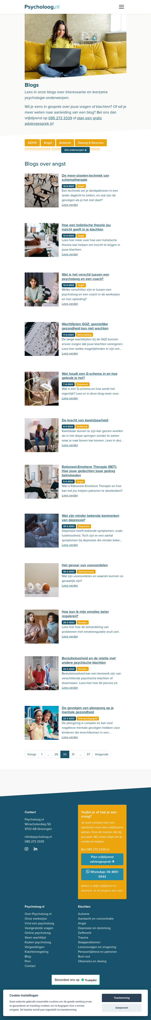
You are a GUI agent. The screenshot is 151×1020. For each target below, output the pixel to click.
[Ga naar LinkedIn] (38, 849)
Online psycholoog (38, 932)
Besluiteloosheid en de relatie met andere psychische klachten (89, 660)
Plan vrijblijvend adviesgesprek (102, 859)
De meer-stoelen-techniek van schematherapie (85, 177)
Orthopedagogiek (87, 718)
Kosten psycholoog (38, 942)
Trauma (83, 937)
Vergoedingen (34, 947)
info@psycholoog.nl (38, 836)
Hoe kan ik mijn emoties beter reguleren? (85, 614)
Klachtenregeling (36, 951)
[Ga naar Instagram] (29, 849)
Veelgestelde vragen (39, 928)
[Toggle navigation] (121, 7)
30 (65, 754)
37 (88, 754)
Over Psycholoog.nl (38, 914)
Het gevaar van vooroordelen (85, 565)
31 (73, 754)
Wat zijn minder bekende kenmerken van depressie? (90, 518)
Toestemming (122, 997)
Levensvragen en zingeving (97, 947)
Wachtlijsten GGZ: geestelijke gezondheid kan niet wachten (85, 326)
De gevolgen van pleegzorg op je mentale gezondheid (88, 710)
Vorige (31, 754)
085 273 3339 (60, 118)
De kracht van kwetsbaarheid (85, 420)
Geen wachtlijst (35, 937)
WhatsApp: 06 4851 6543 (102, 874)
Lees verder (70, 205)
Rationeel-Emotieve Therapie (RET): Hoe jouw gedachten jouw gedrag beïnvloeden (89, 471)
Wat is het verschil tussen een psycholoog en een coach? (85, 276)
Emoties (82, 622)
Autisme (65, 142)
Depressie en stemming (94, 928)
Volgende (101, 754)
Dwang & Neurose (91, 142)
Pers (28, 961)
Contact (30, 966)
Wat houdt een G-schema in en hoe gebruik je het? (89, 376)
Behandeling (84, 335)
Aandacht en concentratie (96, 918)
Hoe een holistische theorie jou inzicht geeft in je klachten (86, 227)
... (48, 754)
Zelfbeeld (82, 426)
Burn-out (84, 956)
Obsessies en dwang (92, 961)
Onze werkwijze (36, 918)
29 (56, 754)
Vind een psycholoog (39, 923)
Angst (48, 142)
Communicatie (86, 571)
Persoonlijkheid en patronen (97, 951)
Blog (28, 956)
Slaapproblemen (89, 942)
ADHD (32, 142)
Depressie (82, 384)
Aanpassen (121, 1007)
